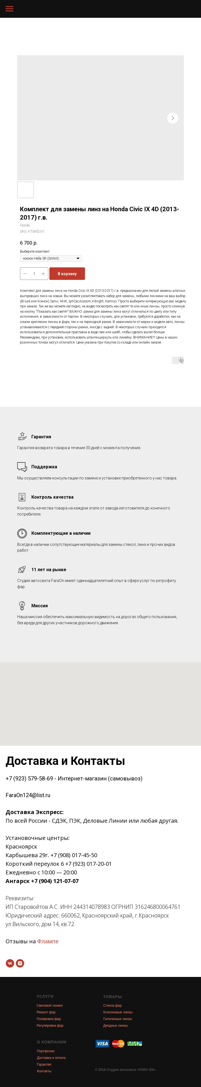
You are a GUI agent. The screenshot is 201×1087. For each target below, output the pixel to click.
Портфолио (46, 1051)
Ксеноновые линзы (118, 1012)
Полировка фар (49, 1019)
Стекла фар (112, 1006)
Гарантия (44, 1064)
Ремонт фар (46, 1012)
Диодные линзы (115, 1026)
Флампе (48, 941)
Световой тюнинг (50, 1006)
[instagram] (20, 963)
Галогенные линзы (117, 1019)
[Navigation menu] (9, 9)
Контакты (44, 1071)
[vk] (10, 963)
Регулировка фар (50, 1026)
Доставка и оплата (51, 1058)
